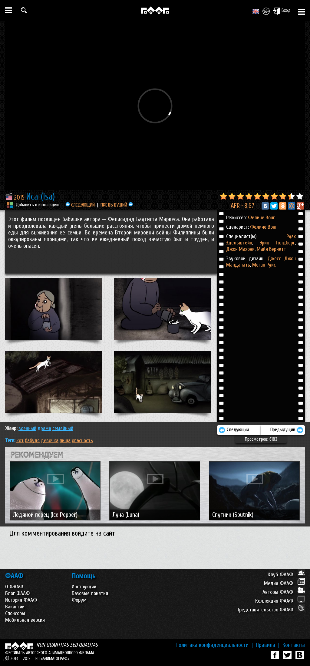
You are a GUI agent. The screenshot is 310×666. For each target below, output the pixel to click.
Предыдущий (286, 430)
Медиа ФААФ (284, 583)
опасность (82, 440)
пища (65, 440)
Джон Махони (240, 249)
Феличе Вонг (261, 217)
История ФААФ (21, 600)
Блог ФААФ (17, 593)
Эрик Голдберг (274, 243)
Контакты (293, 645)
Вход (282, 11)
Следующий (234, 430)
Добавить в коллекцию (37, 204)
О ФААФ (14, 587)
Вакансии (15, 607)
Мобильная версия (25, 620)
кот (20, 440)
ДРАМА (44, 428)
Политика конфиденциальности (214, 645)
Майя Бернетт (271, 249)
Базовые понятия (90, 593)
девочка (49, 440)
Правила (267, 645)
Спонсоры (15, 613)
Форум (79, 600)
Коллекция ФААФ (280, 601)
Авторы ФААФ (283, 592)
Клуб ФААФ (286, 574)
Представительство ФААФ (270, 610)
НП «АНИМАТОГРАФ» (52, 658)
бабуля (32, 440)
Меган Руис (264, 265)
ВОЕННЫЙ (27, 428)
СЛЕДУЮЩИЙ (80, 205)
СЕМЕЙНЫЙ (62, 428)
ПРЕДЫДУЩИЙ (117, 205)
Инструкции (84, 587)
